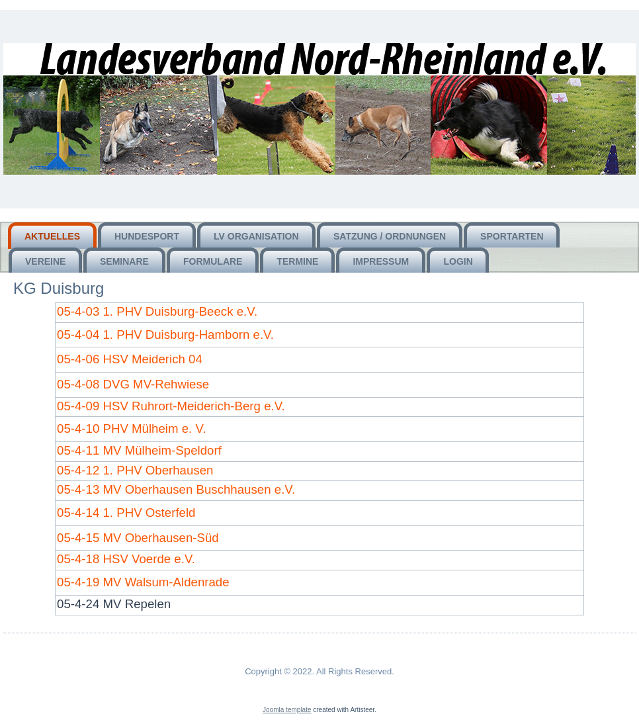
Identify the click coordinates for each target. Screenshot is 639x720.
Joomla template (287, 709)
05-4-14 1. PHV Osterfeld (126, 512)
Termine (297, 261)
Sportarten (511, 236)
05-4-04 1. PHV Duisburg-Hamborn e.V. (165, 334)
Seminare (124, 261)
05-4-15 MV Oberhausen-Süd (138, 538)
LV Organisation (256, 236)
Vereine (45, 261)
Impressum (381, 261)
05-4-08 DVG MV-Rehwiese (133, 384)
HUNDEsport (146, 236)
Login (457, 261)
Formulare (212, 261)
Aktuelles (52, 236)
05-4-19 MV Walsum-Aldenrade (143, 582)
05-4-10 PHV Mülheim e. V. (131, 428)
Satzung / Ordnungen (389, 236)
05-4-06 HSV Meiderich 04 (129, 359)
